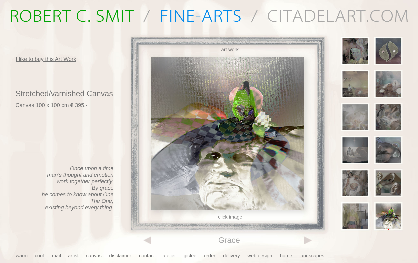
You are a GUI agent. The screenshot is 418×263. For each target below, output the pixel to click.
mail (56, 255)
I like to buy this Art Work (46, 59)
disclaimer (120, 255)
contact (147, 255)
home (286, 255)
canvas (94, 255)
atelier (169, 255)
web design (259, 255)
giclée (190, 255)
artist (73, 255)
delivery (231, 255)
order (209, 255)
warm (22, 255)
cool (39, 255)
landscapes (311, 255)
